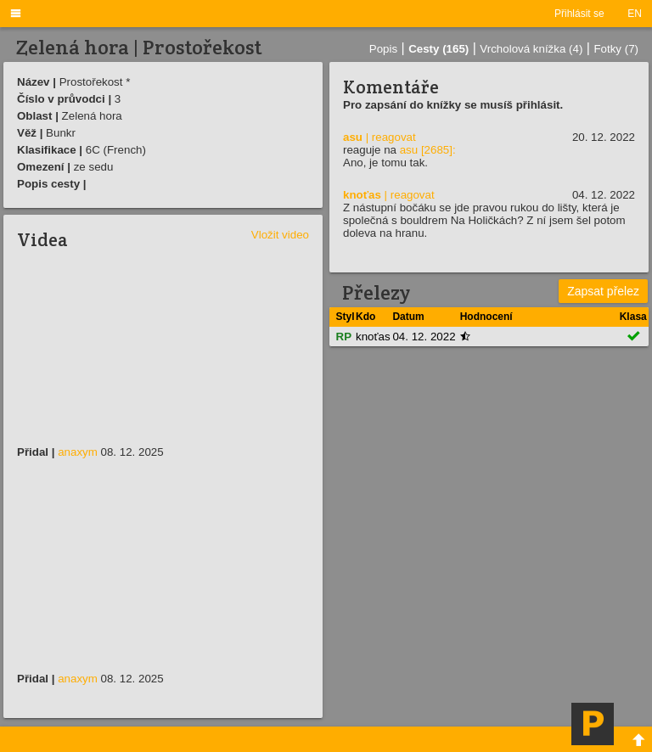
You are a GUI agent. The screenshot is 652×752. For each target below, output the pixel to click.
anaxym (78, 452)
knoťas (362, 194)
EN (634, 14)
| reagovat (391, 137)
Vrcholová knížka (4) (531, 48)
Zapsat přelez (603, 291)
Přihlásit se (579, 14)
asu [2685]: (428, 149)
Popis (383, 48)
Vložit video (280, 234)
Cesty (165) (438, 48)
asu (353, 137)
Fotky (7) (615, 48)
